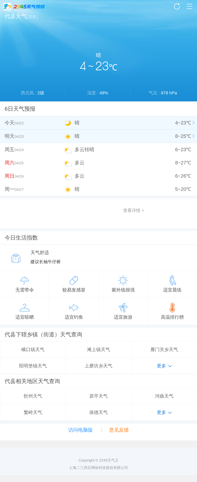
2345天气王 (24, 6)
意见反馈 (119, 430)
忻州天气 (33, 396)
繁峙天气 (33, 412)
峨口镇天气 (32, 349)
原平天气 (98, 396)
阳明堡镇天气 (33, 365)
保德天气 (98, 412)
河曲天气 (164, 396)
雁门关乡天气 (164, 349)
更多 (161, 365)
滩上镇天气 (98, 349)
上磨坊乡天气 (98, 365)
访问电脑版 (80, 430)
